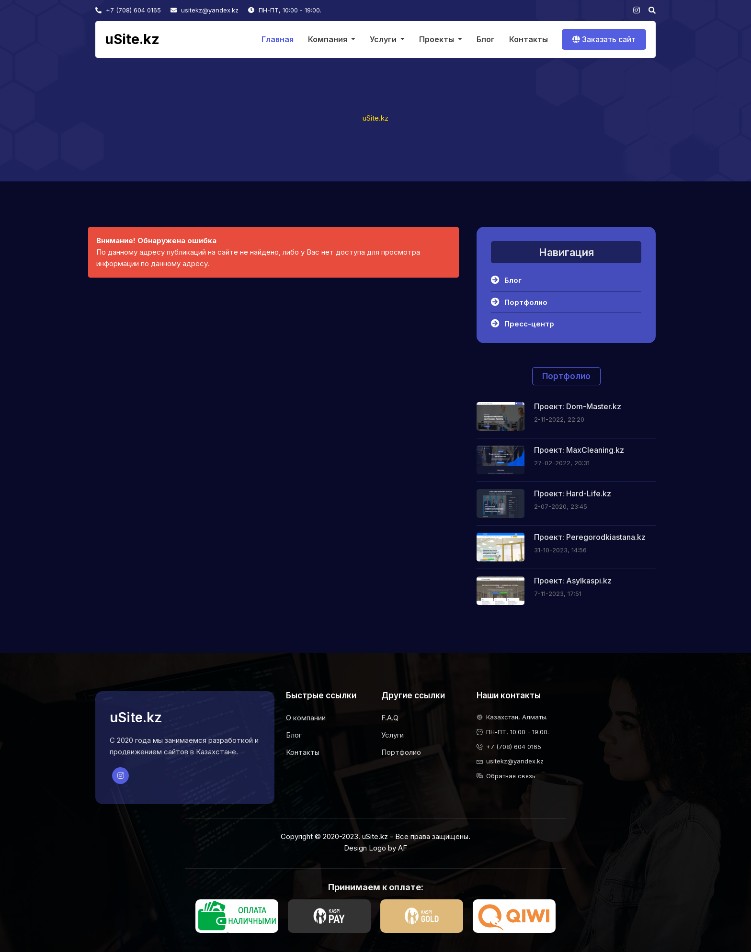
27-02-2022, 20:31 (562, 462)
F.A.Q (389, 717)
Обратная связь (510, 776)
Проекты (436, 39)
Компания (327, 39)
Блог (486, 39)
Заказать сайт (604, 39)
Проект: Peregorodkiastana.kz (590, 537)
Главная (278, 39)
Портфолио (519, 302)
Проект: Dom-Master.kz (577, 406)
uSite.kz (132, 39)
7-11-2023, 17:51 (557, 593)
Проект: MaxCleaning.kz (579, 450)
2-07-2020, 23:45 (560, 506)
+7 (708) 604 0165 (128, 10)
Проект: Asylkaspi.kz (573, 580)
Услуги (383, 39)
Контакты (528, 39)
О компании (306, 717)
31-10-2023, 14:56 (560, 550)
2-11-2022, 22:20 (559, 419)
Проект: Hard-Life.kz (572, 493)
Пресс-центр (522, 323)
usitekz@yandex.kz (205, 10)
